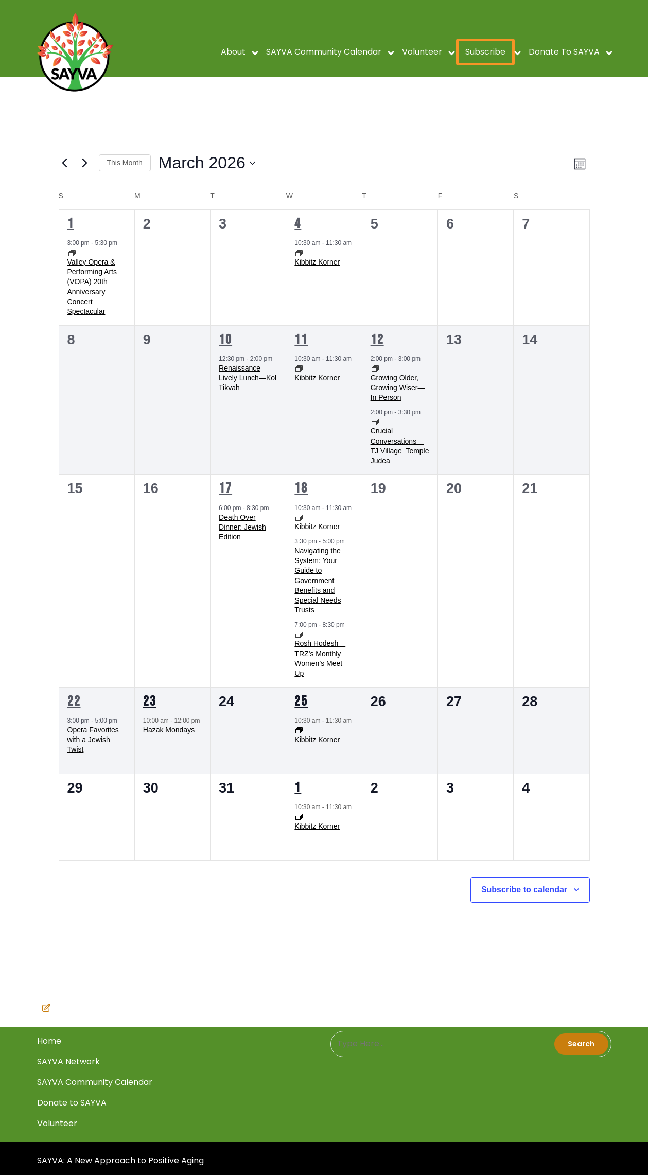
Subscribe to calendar (524, 889)
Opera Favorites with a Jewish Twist (93, 740)
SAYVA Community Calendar (323, 52)
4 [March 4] (297, 224)
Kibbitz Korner (317, 262)
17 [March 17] (225, 488)
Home (286, 1141)
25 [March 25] (301, 701)
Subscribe (485, 52)
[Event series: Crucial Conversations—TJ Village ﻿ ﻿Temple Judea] (375, 421)
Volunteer (422, 52)
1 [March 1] (70, 224)
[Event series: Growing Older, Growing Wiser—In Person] (375, 368)
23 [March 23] (149, 701)
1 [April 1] (297, 788)
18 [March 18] (301, 488)
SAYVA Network (289, 1144)
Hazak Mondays (169, 730)
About (233, 52)
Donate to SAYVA (564, 52)
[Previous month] (65, 163)
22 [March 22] (74, 701)
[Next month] (85, 163)
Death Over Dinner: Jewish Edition (242, 527)
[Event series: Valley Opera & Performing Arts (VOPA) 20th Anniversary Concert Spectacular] (72, 252)
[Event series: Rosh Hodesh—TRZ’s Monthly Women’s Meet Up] (299, 634)
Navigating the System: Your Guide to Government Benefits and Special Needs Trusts (317, 581)
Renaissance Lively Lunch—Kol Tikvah (247, 378)
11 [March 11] (301, 339)
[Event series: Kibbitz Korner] (299, 252)
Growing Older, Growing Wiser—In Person (398, 388)
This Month (125, 163)
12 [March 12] (377, 339)
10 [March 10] (225, 339)
